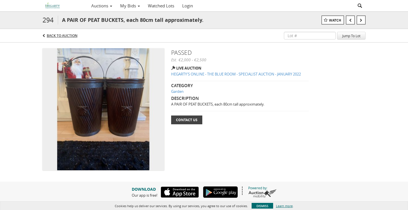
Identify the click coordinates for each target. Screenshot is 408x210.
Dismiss (262, 206)
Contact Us (186, 119)
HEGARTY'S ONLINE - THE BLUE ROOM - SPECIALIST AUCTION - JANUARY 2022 (236, 74)
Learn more (284, 206)
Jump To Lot (351, 35)
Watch (335, 20)
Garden (177, 91)
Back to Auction (62, 35)
